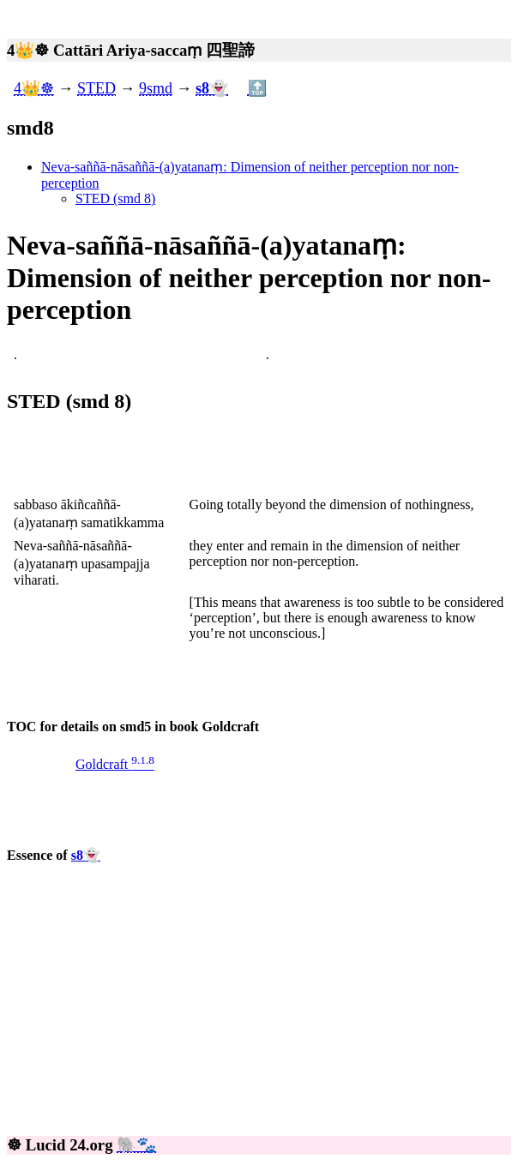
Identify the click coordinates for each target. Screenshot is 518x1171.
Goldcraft (114, 764)
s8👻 (85, 855)
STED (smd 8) (115, 198)
